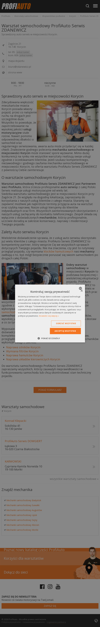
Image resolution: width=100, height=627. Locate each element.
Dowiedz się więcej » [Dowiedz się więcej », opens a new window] (49, 315)
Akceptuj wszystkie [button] (65, 331)
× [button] (81, 291)
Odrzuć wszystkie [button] (66, 323)
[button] (50, 338)
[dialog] (50, 313)
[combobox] (81, 288)
